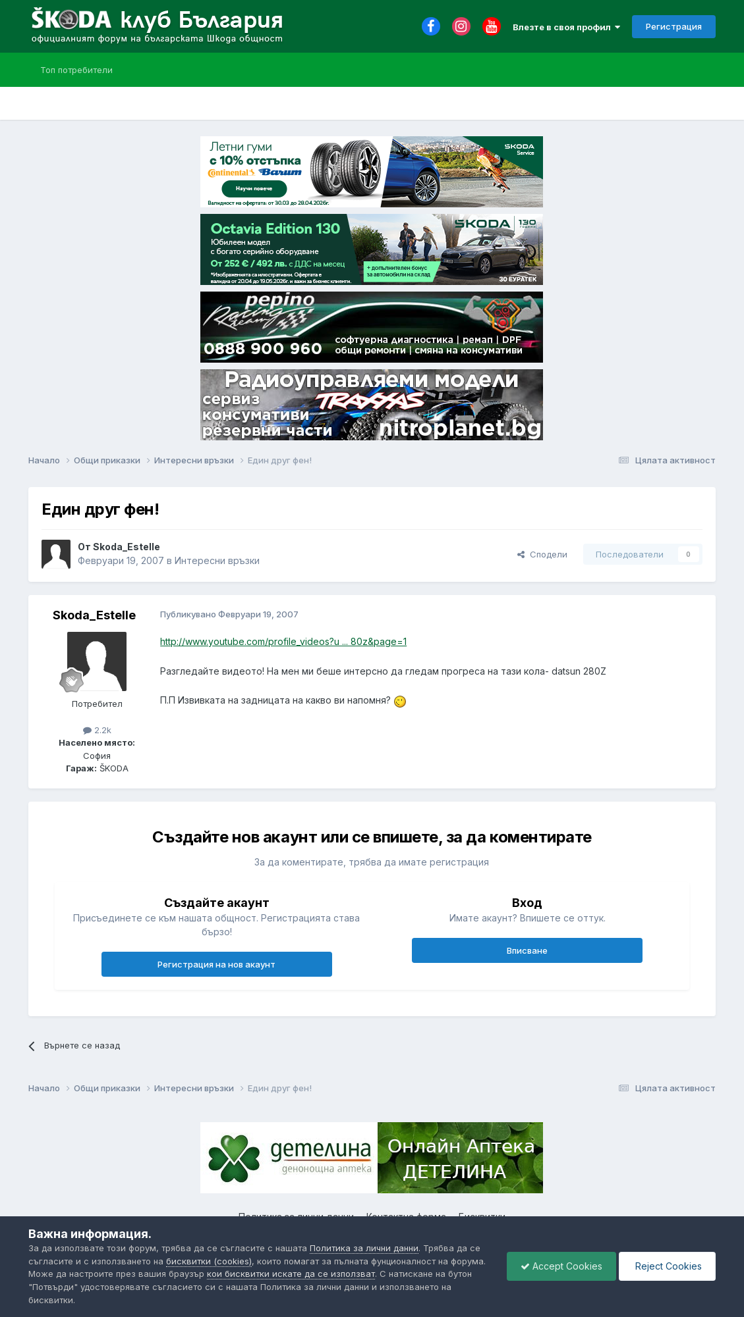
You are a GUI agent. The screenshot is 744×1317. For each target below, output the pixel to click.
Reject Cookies (667, 1266)
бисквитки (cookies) (209, 1261)
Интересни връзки (217, 560)
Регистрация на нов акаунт (216, 964)
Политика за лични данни (364, 1248)
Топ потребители (76, 70)
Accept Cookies (561, 1266)
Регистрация (674, 26)
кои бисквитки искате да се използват (291, 1273)
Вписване (527, 950)
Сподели (542, 554)
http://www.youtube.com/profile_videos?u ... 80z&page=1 (283, 641)
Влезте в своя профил (566, 27)
